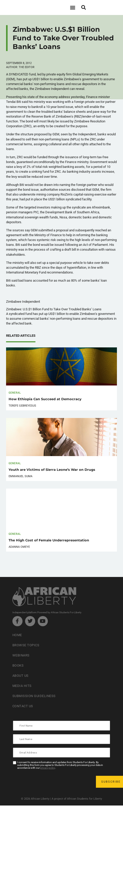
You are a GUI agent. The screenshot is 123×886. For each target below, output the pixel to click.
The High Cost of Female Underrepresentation (49, 540)
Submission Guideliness (34, 696)
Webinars (21, 655)
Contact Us (22, 706)
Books (18, 665)
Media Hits (22, 686)
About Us (20, 676)
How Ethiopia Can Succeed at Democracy (45, 399)
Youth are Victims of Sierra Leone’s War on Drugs (52, 470)
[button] (72, 7)
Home (17, 635)
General (15, 392)
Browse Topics (25, 645)
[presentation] (51, 782)
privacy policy (47, 767)
